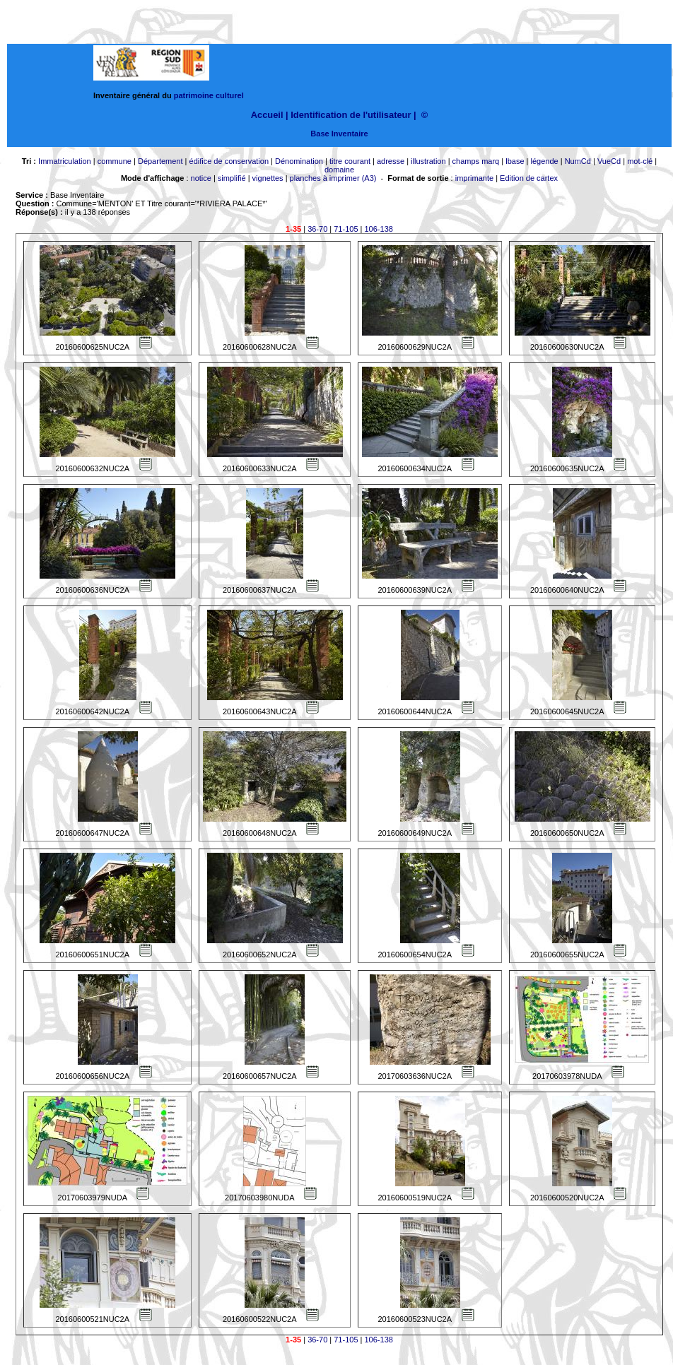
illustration (428, 161)
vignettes (267, 178)
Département (160, 161)
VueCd (609, 161)
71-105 (346, 229)
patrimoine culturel (209, 95)
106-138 (379, 229)
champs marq (476, 161)
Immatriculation (64, 161)
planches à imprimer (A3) (333, 178)
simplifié (232, 178)
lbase (514, 161)
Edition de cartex (529, 178)
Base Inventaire (339, 133)
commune (114, 161)
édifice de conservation (229, 161)
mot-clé (639, 161)
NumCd (578, 161)
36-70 (317, 229)
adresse (390, 161)
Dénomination (299, 161)
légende (544, 161)
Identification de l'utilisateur (351, 115)
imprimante (474, 178)
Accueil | (269, 115)
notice (201, 178)
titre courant (349, 161)
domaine (339, 169)
